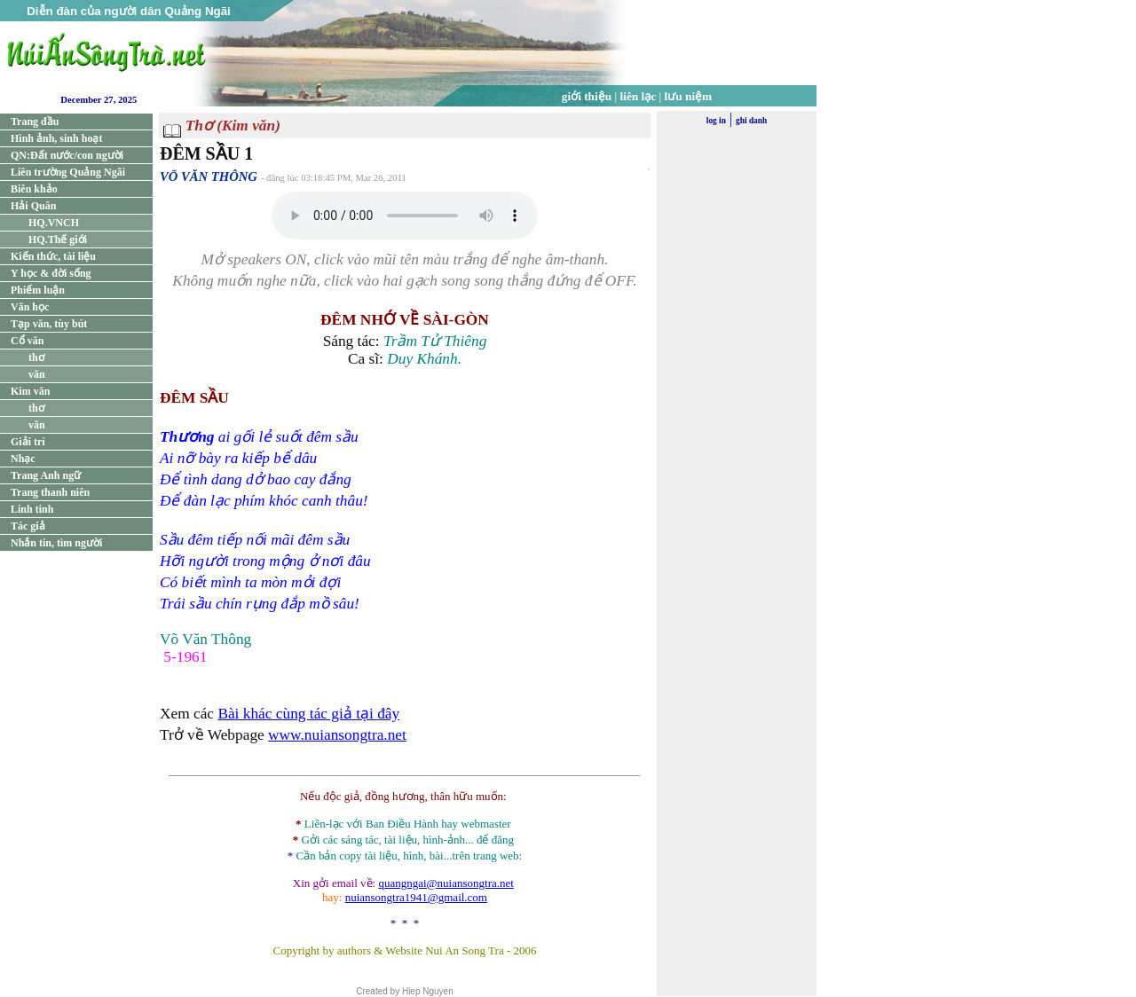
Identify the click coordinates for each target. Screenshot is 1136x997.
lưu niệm (689, 96)
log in (716, 120)
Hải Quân (33, 206)
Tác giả (28, 526)
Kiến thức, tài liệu (53, 256)
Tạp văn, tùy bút (49, 324)
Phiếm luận (38, 290)
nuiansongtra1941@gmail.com (416, 897)
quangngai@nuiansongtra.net (445, 883)
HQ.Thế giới (57, 239)
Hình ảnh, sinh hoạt (56, 138)
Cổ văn (27, 340)
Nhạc (23, 458)
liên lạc (638, 96)
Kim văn (30, 391)
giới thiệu (586, 96)
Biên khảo (34, 189)
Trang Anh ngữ (46, 475)
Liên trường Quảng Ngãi (68, 172)
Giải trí (28, 442)
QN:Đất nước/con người (67, 155)
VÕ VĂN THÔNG (208, 176)
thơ (36, 357)
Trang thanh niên (50, 492)
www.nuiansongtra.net (337, 734)
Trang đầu (35, 121)
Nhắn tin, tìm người (56, 543)
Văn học (30, 307)
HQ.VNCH (53, 222)
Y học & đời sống (51, 273)
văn (36, 374)
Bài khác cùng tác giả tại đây (308, 713)
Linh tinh (32, 509)
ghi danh (751, 120)
